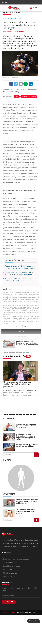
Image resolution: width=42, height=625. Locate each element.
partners (18, 292)
